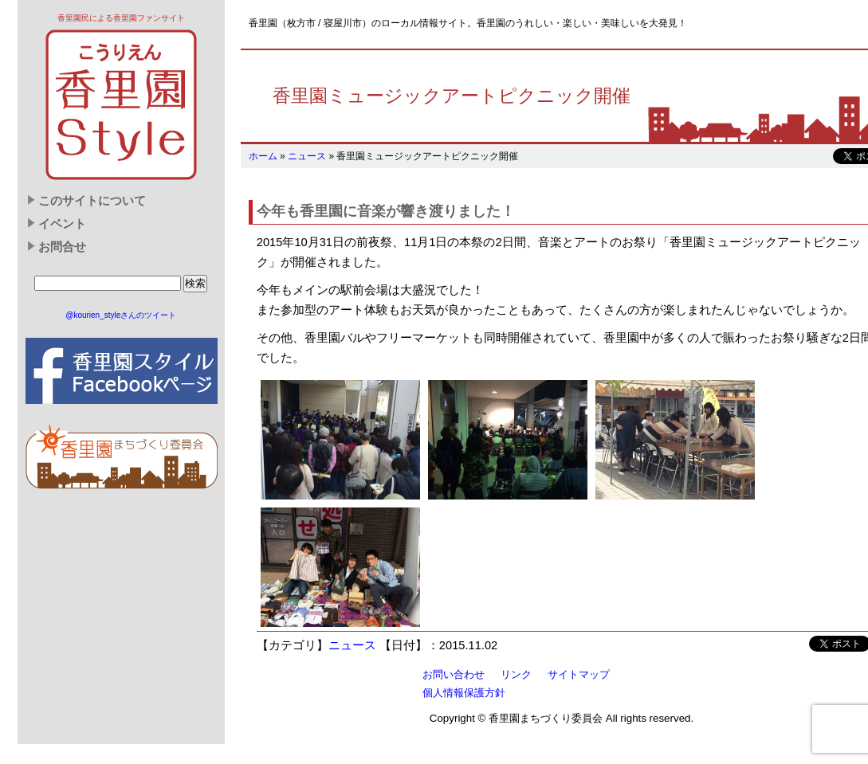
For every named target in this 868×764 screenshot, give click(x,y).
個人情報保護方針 (463, 693)
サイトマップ (579, 674)
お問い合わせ (453, 674)
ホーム (263, 156)
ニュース (307, 156)
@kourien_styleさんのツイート (120, 315)
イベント (62, 223)
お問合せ (62, 247)
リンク (516, 674)
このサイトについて (92, 200)
